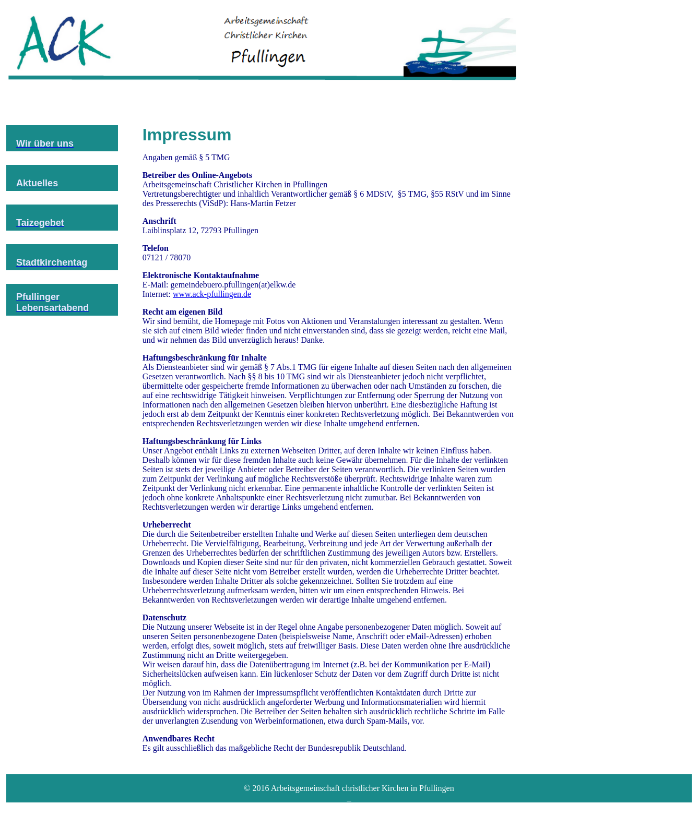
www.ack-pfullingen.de (212, 294)
